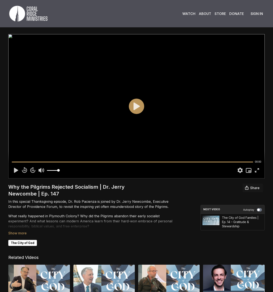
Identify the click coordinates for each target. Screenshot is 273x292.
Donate (236, 14)
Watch (188, 14)
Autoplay (252, 210)
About (205, 14)
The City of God (22, 243)
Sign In (257, 14)
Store (220, 14)
